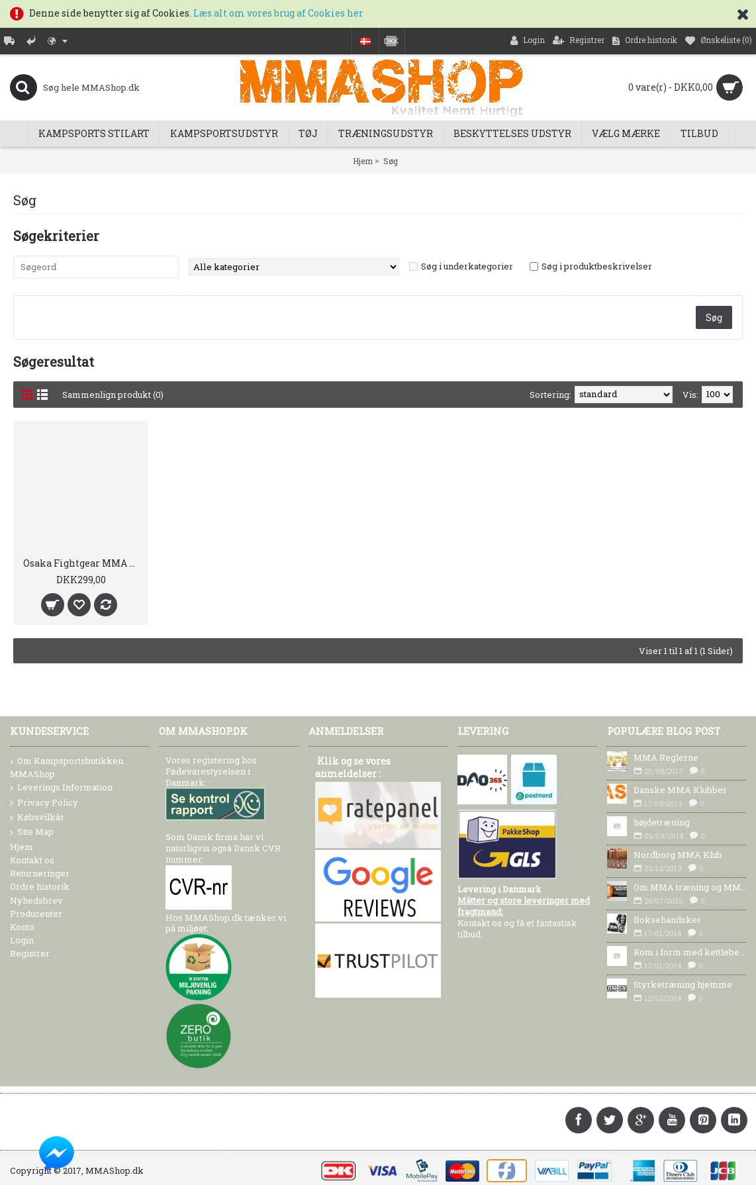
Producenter (36, 914)
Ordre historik (40, 886)
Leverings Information (61, 787)
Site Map (32, 832)
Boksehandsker (667, 919)
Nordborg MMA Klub (678, 855)
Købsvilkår (37, 817)
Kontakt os (32, 860)
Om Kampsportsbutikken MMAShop (66, 767)
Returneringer (40, 873)
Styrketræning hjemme (683, 984)
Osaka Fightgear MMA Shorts (83, 563)
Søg (390, 161)
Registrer (30, 953)
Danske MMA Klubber (680, 790)
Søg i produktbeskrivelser (597, 266)
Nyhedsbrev (36, 900)
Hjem (363, 161)
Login (22, 940)
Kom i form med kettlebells (690, 952)
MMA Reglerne (666, 757)
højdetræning (662, 822)
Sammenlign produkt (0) (113, 395)
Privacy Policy (44, 803)
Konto (22, 927)
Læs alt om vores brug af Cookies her (278, 13)
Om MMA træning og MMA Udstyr (690, 887)
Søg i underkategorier (467, 266)
